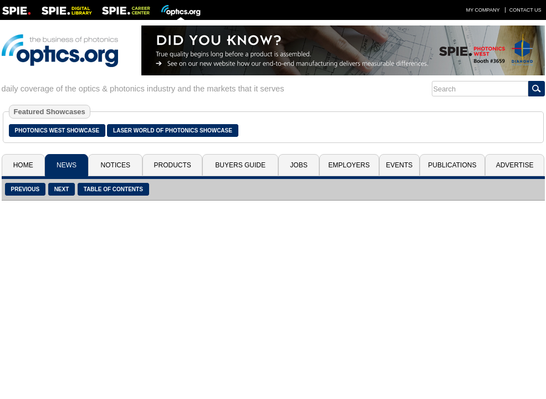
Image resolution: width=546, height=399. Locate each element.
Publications (452, 165)
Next (61, 189)
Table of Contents (113, 189)
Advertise (515, 165)
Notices (115, 165)
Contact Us (525, 10)
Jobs (298, 165)
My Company (483, 10)
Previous (25, 189)
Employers (349, 165)
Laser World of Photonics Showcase (172, 130)
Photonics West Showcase (57, 130)
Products (172, 165)
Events (399, 165)
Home (23, 165)
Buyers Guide (240, 165)
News (66, 165)
